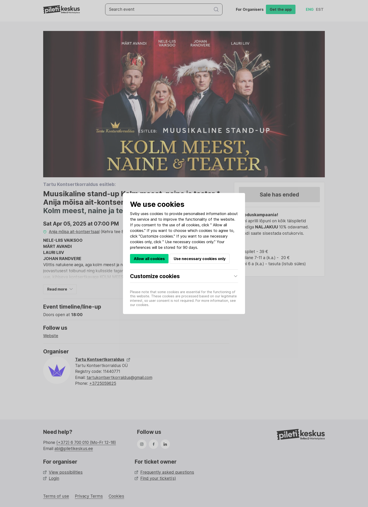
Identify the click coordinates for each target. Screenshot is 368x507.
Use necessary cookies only (200, 258)
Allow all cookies (149, 258)
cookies (156, 213)
